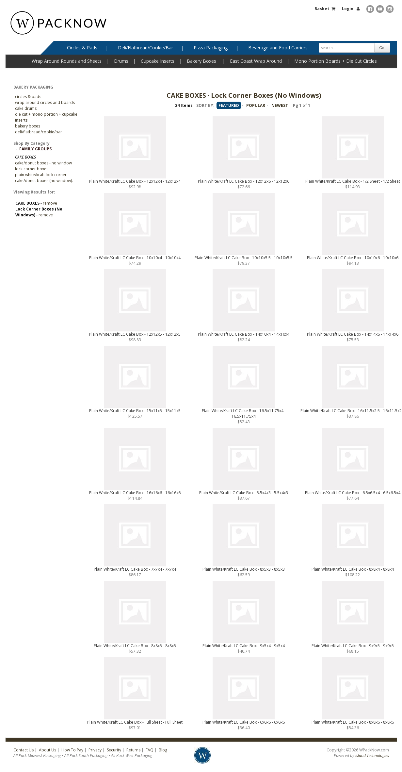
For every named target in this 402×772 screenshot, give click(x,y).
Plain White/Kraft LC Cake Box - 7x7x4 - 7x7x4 (135, 569)
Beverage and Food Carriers (278, 47)
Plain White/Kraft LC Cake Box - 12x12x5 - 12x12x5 (135, 334)
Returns (133, 750)
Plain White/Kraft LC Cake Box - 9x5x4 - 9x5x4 (243, 645)
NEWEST (279, 105)
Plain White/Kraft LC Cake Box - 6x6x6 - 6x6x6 (243, 722)
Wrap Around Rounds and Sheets (67, 61)
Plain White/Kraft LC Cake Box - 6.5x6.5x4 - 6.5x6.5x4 (352, 492)
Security (114, 750)
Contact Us (23, 750)
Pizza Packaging (211, 47)
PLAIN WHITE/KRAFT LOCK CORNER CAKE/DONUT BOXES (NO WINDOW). (44, 177)
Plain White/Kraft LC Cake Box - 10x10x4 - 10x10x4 (135, 257)
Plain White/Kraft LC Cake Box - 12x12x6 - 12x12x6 (243, 181)
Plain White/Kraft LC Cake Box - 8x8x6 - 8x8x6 (353, 722)
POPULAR (255, 105)
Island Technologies (372, 755)
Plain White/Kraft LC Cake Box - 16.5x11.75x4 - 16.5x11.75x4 (244, 413)
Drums (121, 61)
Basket (321, 8)
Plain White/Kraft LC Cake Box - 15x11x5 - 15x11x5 (135, 410)
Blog (163, 750)
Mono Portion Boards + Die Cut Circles (335, 61)
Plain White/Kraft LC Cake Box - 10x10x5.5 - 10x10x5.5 (244, 257)
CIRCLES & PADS (28, 96)
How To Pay (72, 750)
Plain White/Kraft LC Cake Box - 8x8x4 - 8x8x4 (353, 569)
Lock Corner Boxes (31, 169)
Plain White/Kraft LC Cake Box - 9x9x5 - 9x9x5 (353, 645)
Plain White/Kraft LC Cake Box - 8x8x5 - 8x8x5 (135, 645)
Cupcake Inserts (157, 61)
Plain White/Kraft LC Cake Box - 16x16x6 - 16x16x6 (135, 492)
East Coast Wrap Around (256, 61)
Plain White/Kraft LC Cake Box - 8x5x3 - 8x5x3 (243, 569)
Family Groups (35, 149)
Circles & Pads (82, 47)
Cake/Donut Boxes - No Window (43, 163)
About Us (47, 750)
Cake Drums (26, 108)
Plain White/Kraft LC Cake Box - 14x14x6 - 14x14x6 (352, 334)
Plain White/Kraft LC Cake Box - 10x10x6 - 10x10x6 (352, 257)
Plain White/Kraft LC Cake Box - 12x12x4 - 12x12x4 (135, 181)
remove (50, 203)
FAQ (149, 750)
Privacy (95, 750)
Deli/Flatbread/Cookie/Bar (145, 47)
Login (347, 8)
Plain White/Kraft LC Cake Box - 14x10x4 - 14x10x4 (243, 334)
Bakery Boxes (201, 61)
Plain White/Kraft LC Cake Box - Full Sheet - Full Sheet (135, 722)
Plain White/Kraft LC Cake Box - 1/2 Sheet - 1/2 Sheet (352, 181)
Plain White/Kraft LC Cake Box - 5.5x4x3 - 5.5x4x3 (243, 492)
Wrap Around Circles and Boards (45, 102)
